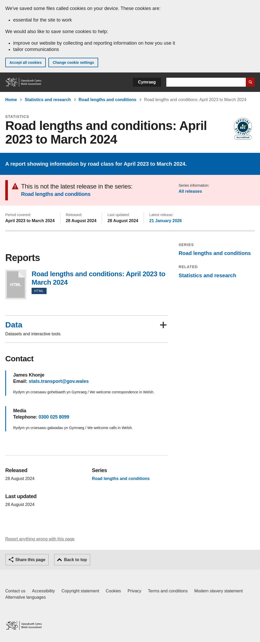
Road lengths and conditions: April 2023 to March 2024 (15, 284)
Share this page (30, 559)
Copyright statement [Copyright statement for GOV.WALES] (80, 591)
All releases (190, 191)
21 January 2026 (165, 220)
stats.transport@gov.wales (59, 381)
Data (13, 324)
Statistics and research (48, 99)
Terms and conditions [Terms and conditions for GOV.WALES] (168, 591)
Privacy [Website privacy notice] (134, 591)
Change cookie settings (73, 62)
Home (11, 99)
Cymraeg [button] (147, 82)
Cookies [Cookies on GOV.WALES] (113, 591)
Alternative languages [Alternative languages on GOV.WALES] (25, 597)
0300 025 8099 (53, 417)
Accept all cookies (25, 62)
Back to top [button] (75, 559)
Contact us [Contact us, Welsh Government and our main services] (15, 591)
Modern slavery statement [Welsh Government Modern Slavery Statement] (218, 591)
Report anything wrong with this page (39, 539)
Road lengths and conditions (108, 99)
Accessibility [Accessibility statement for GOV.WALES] (43, 591)
